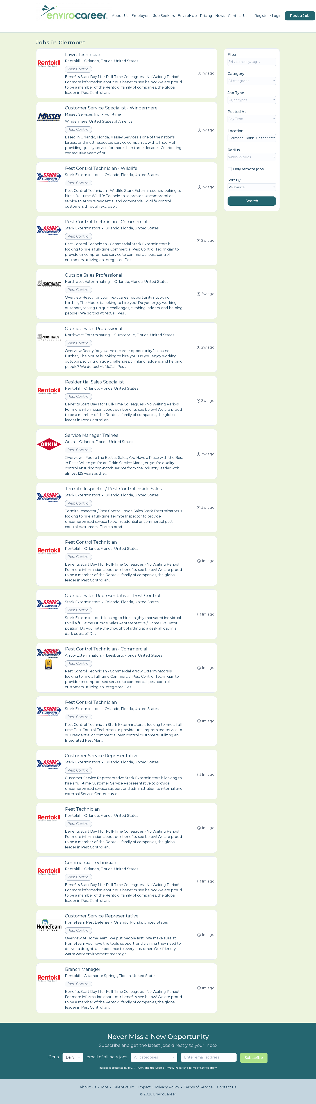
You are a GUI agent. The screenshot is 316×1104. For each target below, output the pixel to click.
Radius (234, 150)
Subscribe (254, 1058)
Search (252, 201)
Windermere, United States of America (99, 121)
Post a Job (300, 16)
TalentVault (123, 1087)
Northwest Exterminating (87, 282)
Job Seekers (164, 16)
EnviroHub (187, 16)
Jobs (104, 1087)
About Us (120, 16)
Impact (144, 1087)
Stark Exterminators (82, 175)
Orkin (70, 442)
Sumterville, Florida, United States (144, 335)
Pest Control (78, 69)
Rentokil (72, 61)
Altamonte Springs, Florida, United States (120, 976)
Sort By (234, 180)
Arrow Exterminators (83, 655)
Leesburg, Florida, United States (134, 655)
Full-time (113, 114)
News (220, 16)
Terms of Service (199, 1067)
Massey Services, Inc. (82, 114)
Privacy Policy (174, 1067)
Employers (140, 16)
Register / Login (268, 16)
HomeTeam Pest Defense (87, 922)
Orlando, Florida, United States (111, 61)
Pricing (206, 16)
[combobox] (252, 81)
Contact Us (237, 16)
